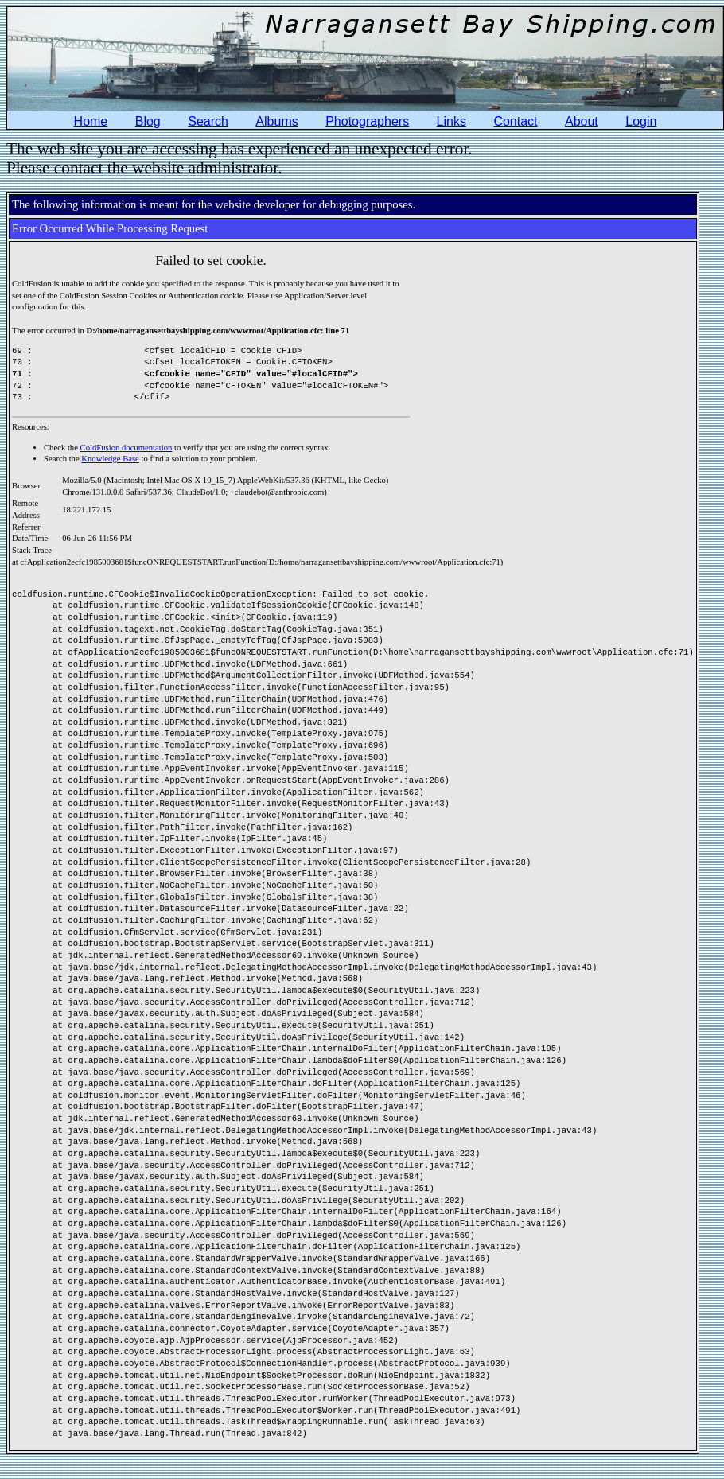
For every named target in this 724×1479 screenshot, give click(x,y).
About (581, 121)
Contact (515, 121)
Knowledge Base (110, 458)
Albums (276, 121)
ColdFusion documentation (126, 447)
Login (640, 121)
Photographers (367, 121)
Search (208, 121)
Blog (148, 121)
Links (451, 121)
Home (91, 121)
